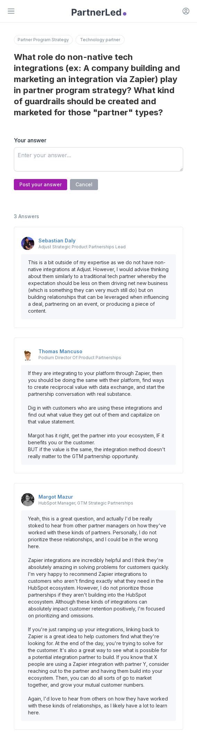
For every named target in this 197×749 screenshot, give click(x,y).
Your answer (30, 140)
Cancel (83, 184)
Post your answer (40, 184)
